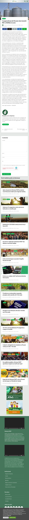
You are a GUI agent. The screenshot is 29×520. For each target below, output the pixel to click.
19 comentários (12, 297)
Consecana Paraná (8, 496)
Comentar (3, 140)
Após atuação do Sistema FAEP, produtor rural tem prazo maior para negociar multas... (14, 190)
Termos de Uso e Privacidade (10, 487)
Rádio (17, 319)
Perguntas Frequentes (9, 473)
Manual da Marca (8, 478)
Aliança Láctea (7, 494)
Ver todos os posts (5, 124)
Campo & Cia (8, 319)
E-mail (3, 157)
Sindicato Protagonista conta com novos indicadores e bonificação (13, 208)
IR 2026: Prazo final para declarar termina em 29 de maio (14, 311)
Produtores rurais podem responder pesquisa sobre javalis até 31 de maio (12, 294)
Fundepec (7, 501)
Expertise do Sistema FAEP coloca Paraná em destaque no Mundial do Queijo (14, 380)
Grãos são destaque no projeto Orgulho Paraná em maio (13, 259)
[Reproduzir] (6, 428)
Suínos (21, 338)
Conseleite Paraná (8, 498)
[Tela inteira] (23, 428)
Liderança (8, 233)
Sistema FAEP (21, 434)
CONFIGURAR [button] (6, 517)
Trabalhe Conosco (8, 484)
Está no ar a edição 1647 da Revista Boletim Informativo (14, 276)
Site (2, 161)
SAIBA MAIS (9, 515)
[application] (14, 423)
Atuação (4, 199)
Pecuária (10, 338)
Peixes (14, 338)
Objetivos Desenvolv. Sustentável (11, 482)
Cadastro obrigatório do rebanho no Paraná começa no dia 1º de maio (14, 345)
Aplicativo (7, 480)
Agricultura (5, 354)
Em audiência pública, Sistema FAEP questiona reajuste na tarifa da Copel (12, 362)
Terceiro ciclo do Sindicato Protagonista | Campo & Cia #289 (13, 328)
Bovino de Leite (9, 371)
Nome (3, 153)
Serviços (4, 18)
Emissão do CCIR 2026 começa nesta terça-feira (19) (14, 225)
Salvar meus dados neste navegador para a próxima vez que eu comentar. (14, 165)
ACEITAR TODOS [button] (12, 517)
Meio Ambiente (5, 285)
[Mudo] (21, 428)
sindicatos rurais (17, 437)
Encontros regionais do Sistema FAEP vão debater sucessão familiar (14, 242)
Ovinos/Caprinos (5, 338)
